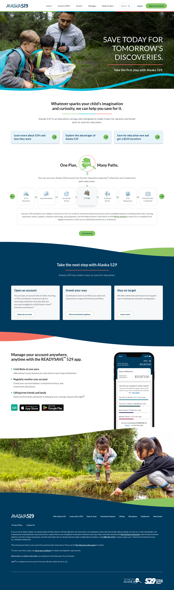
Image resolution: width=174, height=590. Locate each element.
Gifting (122, 516)
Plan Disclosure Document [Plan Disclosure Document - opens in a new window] (130, 534)
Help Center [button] (107, 6)
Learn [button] (49, 6)
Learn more (125, 314)
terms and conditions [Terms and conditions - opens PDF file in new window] (43, 550)
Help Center (157, 516)
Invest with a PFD (76, 516)
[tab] (26, 196)
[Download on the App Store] (29, 407)
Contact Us (30, 525)
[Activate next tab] (161, 196)
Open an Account (156, 6)
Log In (140, 6)
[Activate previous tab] (12, 196)
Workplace (132, 516)
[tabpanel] (87, 216)
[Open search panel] (125, 5)
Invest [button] (79, 6)
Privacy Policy (17, 525)
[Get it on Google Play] (53, 407)
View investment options (79, 314)
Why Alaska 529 (59, 516)
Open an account (24, 314)
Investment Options (107, 516)
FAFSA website (120, 216)
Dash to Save (91, 516)
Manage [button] (92, 6)
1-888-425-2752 (108, 537)
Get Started (87, 233)
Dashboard (145, 516)
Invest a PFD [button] (64, 6)
